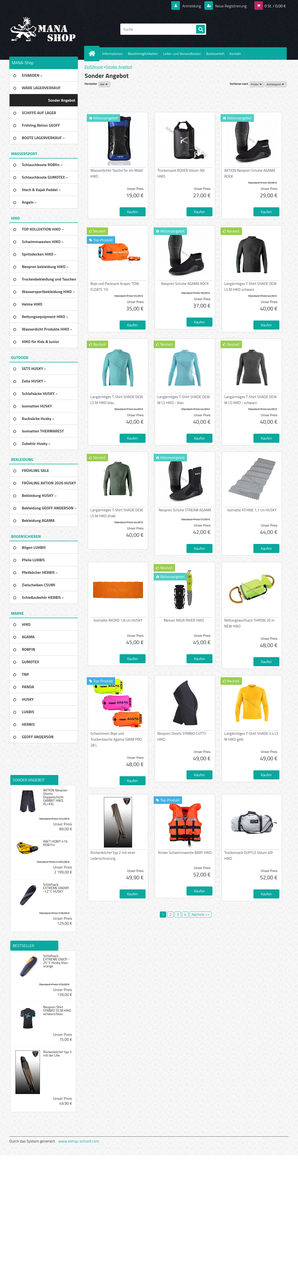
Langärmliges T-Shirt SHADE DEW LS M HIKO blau (116, 400)
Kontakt (235, 53)
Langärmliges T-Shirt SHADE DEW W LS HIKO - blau (183, 400)
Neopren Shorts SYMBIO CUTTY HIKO (181, 736)
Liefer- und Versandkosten (182, 53)
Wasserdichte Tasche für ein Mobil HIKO (116, 173)
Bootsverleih (215, 53)
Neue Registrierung (230, 6)
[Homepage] (93, 53)
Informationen (112, 53)
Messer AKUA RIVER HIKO (184, 620)
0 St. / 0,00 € (275, 6)
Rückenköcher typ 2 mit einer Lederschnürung (112, 855)
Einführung (94, 67)
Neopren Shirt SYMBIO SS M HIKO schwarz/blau (57, 1010)
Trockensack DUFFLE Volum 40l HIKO (248, 855)
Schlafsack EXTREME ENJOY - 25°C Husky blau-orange (56, 961)
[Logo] (43, 29)
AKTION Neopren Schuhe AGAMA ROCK (249, 173)
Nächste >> (200, 914)
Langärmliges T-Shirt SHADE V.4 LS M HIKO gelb (251, 736)
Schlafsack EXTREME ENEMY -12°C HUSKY (56, 888)
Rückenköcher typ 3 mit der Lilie (57, 1053)
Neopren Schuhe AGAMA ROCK (185, 283)
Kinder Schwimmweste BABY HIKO (185, 852)
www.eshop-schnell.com (78, 1141)
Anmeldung (191, 6)
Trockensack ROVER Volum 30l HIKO (180, 173)
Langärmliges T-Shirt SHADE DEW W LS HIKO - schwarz (250, 400)
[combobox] (256, 84)
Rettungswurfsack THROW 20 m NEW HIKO (249, 623)
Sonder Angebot (119, 67)
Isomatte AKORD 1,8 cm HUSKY (118, 620)
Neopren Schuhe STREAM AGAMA (185, 510)
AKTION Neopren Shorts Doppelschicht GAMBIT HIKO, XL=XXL (55, 797)
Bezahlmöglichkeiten (143, 53)
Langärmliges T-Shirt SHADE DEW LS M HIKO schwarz (250, 286)
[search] (200, 29)
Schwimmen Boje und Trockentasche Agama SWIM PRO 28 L (116, 739)
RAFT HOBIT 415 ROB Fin (55, 843)
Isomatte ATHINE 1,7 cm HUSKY (251, 510)
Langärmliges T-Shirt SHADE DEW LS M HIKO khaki (116, 513)
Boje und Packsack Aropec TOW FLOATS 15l (114, 286)
